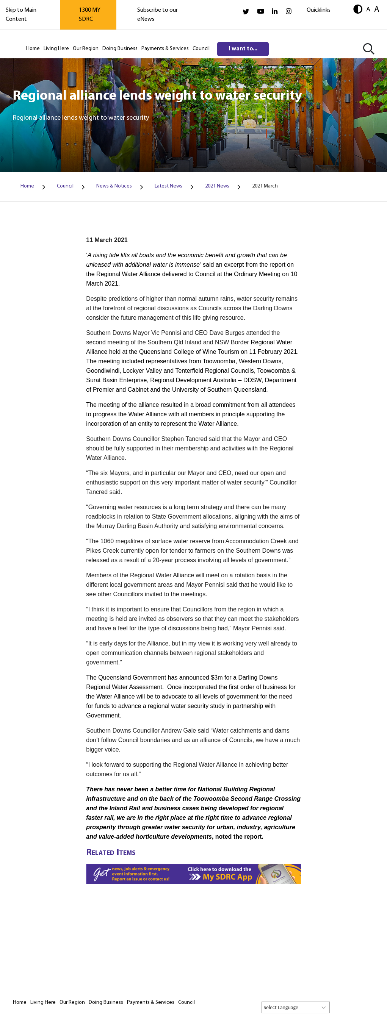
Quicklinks (319, 10)
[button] (357, 10)
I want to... (243, 49)
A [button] (368, 9)
